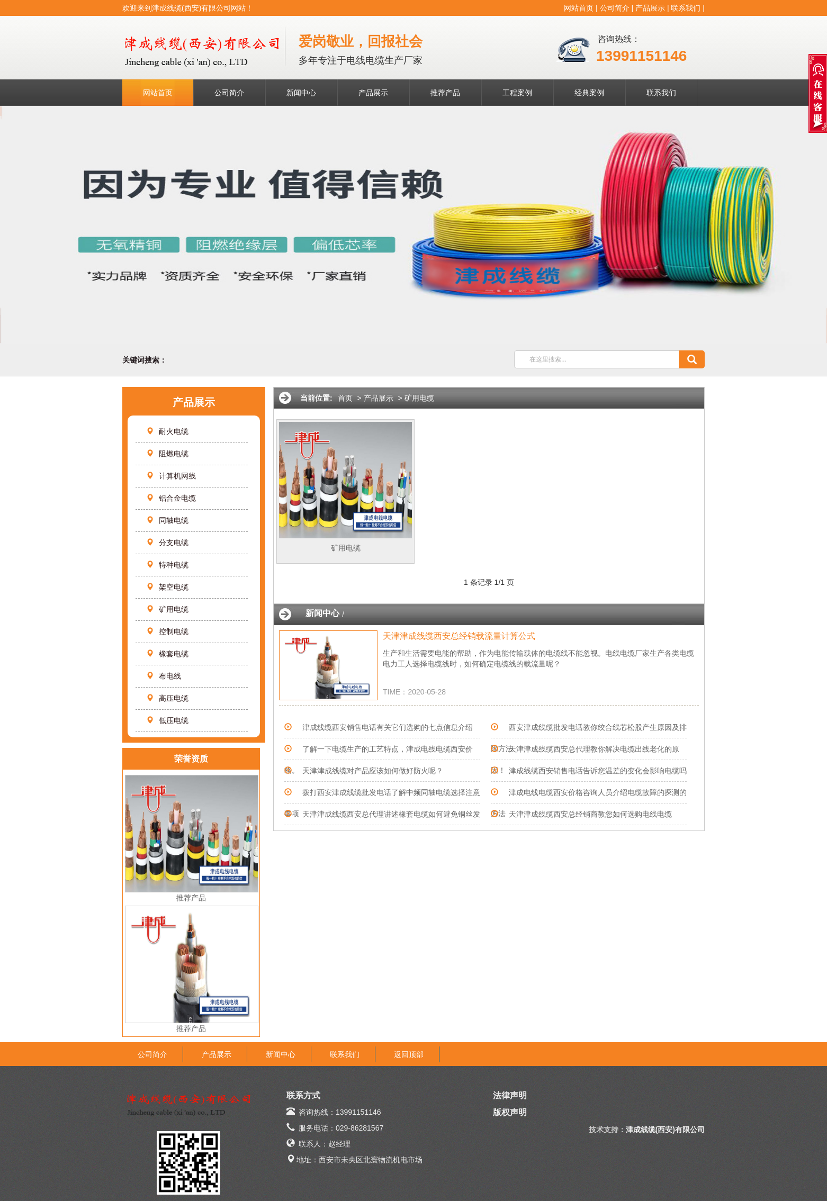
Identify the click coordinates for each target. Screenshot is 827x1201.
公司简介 (615, 8)
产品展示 (650, 8)
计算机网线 (171, 476)
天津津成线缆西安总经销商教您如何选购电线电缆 (590, 814)
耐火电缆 (167, 431)
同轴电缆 (167, 520)
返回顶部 (409, 1054)
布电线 (163, 676)
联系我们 (685, 8)
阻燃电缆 (167, 453)
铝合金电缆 (171, 498)
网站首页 (579, 8)
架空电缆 (167, 587)
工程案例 (517, 92)
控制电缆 (167, 631)
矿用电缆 (167, 609)
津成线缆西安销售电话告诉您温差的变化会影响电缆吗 (598, 770)
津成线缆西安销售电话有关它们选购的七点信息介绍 (387, 727)
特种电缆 (167, 565)
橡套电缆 (167, 653)
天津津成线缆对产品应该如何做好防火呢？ (372, 770)
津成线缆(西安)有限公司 (665, 1129)
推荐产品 (445, 92)
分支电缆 (167, 542)
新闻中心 (301, 92)
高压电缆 (167, 698)
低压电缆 (167, 720)
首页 (345, 398)
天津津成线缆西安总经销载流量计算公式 (459, 635)
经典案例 (589, 92)
